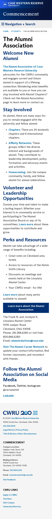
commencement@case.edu (21, 475)
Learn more (26, 224)
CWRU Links (10, 490)
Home (6, 31)
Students (16, 31)
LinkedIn (8, 395)
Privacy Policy (22, 430)
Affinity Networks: (20, 143)
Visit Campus (9, 502)
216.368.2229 (16, 470)
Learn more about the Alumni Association (26, 307)
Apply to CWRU (10, 495)
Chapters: (15, 129)
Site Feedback (9, 479)
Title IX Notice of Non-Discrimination (20, 433)
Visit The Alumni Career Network (23, 346)
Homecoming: (17, 172)
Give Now (7, 499)
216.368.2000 (9, 426)
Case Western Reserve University (24, 418)
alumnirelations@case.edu (27, 340)
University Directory (12, 506)
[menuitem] (26, 495)
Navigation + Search (18, 23)
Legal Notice (9, 430)
